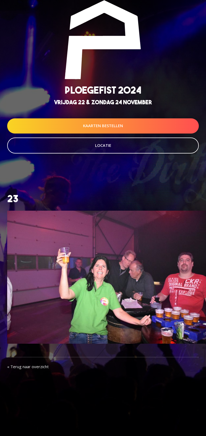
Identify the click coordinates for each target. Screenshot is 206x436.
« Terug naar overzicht (28, 366)
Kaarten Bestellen (103, 125)
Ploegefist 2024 (103, 90)
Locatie (103, 145)
